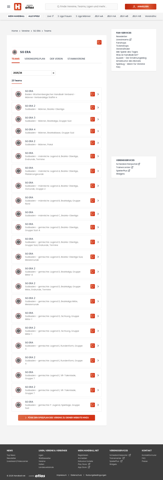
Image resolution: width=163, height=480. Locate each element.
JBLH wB (124, 16)
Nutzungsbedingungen (96, 475)
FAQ (118, 67)
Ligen (41, 455)
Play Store (84, 464)
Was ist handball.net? (127, 55)
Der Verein (56, 59)
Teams (16, 59)
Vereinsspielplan (34, 59)
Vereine (26, 31)
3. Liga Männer (83, 16)
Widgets (120, 174)
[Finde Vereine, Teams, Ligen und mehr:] (81, 6)
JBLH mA (111, 16)
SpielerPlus (123, 170)
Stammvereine (76, 59)
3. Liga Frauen (65, 16)
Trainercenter (124, 167)
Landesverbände (46, 467)
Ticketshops (122, 46)
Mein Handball (16, 16)
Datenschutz (76, 475)
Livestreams (124, 39)
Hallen (41, 464)
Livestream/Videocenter (17, 461)
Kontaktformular (149, 455)
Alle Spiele (34, 16)
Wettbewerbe (44, 458)
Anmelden (140, 6)
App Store (84, 467)
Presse (144, 461)
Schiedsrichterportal (128, 164)
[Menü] (8, 6)
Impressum (62, 475)
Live (50, 16)
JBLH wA (99, 16)
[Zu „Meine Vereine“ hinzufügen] (99, 42)
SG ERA (36, 31)
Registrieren (83, 455)
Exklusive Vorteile (85, 461)
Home (15, 31)
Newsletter (121, 37)
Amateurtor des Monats (128, 61)
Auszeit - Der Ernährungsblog (131, 58)
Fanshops (121, 43)
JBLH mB (136, 16)
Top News (11, 455)
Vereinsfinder (152, 16)
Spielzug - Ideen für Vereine (130, 64)
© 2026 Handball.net (16, 476)
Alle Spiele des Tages (127, 52)
